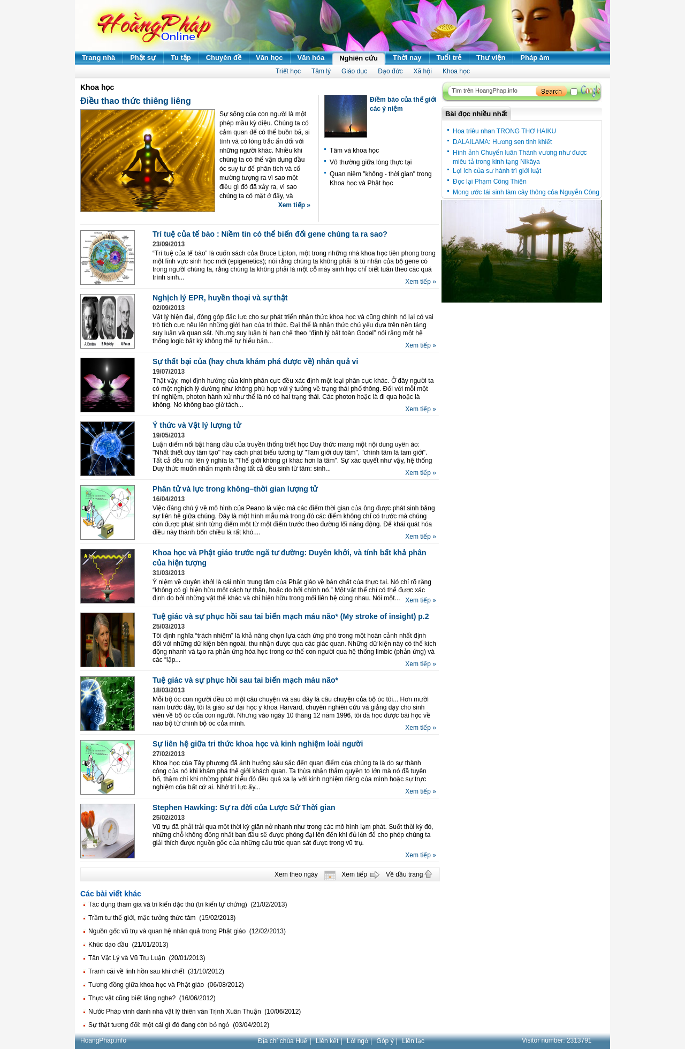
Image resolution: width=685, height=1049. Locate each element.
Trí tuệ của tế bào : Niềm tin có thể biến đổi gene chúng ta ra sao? (270, 234)
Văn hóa (311, 58)
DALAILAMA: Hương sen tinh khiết (502, 142)
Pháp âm (534, 58)
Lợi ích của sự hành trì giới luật (497, 171)
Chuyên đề (223, 58)
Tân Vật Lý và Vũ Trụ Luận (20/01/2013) (146, 958)
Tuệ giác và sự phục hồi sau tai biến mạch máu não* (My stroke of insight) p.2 (291, 616)
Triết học (288, 71)
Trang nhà (98, 58)
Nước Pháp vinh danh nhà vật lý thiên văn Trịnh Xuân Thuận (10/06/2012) (194, 1011)
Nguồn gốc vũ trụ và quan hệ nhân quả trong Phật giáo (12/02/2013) (187, 931)
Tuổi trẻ (449, 58)
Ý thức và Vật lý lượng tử (197, 425)
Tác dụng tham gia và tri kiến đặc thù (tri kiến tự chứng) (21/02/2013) (187, 904)
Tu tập (181, 58)
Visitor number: (557, 1040)
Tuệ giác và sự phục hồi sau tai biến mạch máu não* (245, 680)
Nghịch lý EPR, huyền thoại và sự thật (220, 297)
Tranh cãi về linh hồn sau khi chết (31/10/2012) (156, 971)
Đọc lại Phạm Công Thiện (490, 181)
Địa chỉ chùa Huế (282, 1041)
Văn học (269, 58)
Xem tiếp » (294, 205)
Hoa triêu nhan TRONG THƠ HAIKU (504, 131)
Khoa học (456, 71)
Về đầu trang (404, 874)
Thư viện (490, 58)
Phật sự (143, 58)
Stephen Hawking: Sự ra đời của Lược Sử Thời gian (244, 807)
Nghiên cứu (358, 58)
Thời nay (407, 58)
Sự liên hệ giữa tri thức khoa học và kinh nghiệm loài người (258, 743)
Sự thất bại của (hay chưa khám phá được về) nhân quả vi (255, 361)
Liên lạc (413, 1041)
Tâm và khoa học (354, 150)
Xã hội (423, 71)
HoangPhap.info (103, 1040)
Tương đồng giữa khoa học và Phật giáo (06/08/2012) (166, 984)
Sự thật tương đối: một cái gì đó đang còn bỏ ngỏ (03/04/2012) (178, 1025)
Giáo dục (354, 71)
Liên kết (327, 1041)
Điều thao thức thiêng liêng (135, 100)
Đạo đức (390, 71)
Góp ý (385, 1041)
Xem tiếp (354, 874)
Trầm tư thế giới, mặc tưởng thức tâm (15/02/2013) (161, 918)
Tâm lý (321, 71)
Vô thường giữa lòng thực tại (371, 162)
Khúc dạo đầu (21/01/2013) (128, 944)
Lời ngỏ (357, 1041)
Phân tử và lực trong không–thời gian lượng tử (235, 489)
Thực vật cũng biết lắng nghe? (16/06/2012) (152, 998)
